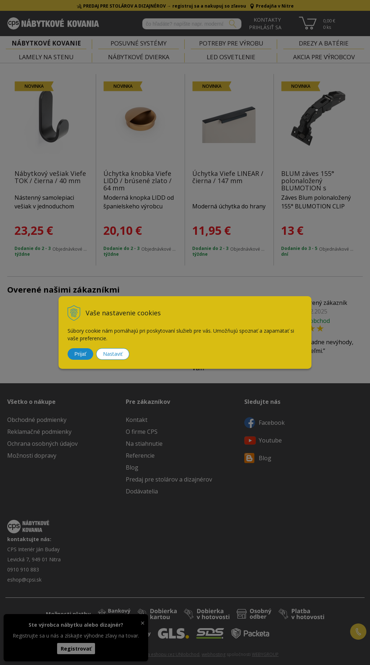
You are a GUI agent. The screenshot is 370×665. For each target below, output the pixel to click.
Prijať (80, 354)
